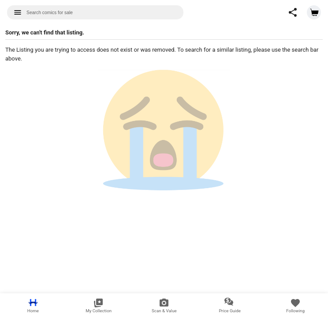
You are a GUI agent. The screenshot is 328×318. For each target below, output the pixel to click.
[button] (292, 12)
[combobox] (95, 12)
